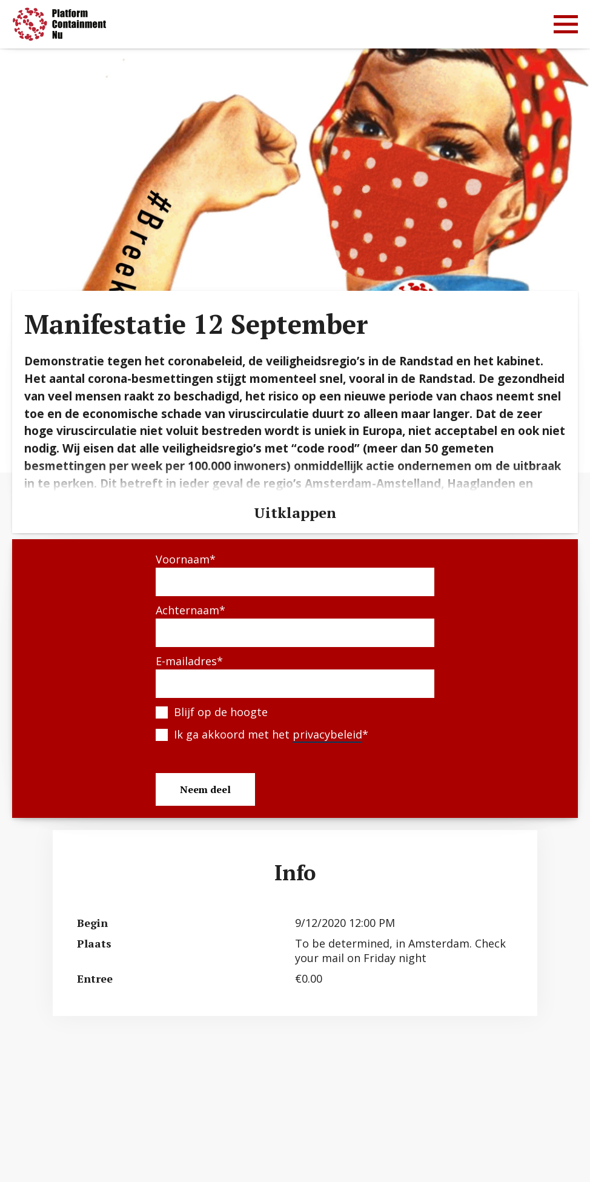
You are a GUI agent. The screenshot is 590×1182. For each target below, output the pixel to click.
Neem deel (205, 789)
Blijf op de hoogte (221, 712)
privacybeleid (327, 734)
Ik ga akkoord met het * (271, 735)
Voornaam (186, 559)
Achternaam (190, 610)
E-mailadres (189, 661)
